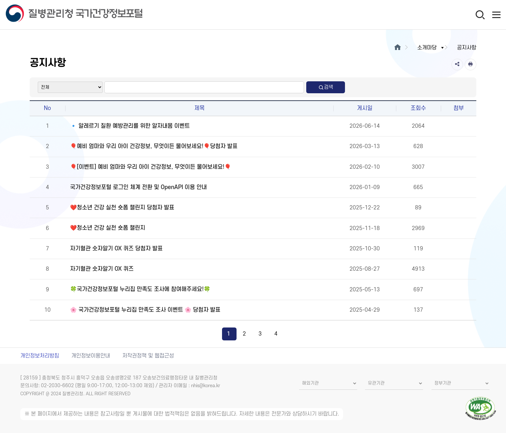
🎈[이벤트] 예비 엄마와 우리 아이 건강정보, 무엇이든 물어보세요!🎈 (150, 167)
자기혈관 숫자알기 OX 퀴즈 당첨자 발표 (116, 249)
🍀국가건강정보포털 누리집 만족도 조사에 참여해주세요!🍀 (140, 289)
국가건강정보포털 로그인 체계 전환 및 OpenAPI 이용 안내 (138, 187)
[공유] (457, 64)
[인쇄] (470, 64)
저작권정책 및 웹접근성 (148, 356)
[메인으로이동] (397, 48)
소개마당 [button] (431, 48)
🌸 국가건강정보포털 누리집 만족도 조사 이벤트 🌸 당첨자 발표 (145, 310)
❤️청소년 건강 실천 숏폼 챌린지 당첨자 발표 (122, 208)
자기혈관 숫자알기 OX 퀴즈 (102, 269)
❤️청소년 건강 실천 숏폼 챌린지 (107, 228)
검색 (325, 87)
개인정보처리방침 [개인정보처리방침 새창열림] (39, 356)
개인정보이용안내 (90, 356)
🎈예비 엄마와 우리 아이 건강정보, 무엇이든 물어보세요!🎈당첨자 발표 (154, 146)
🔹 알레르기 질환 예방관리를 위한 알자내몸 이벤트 (130, 126)
